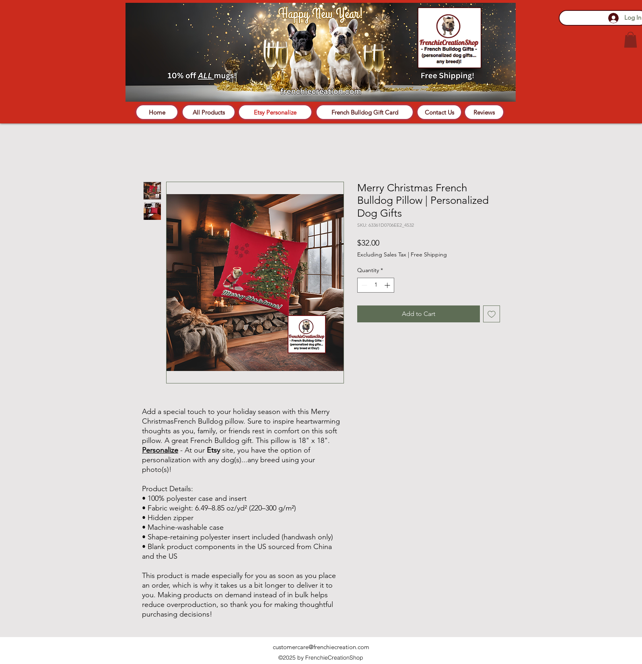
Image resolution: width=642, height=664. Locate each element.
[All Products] (209, 112)
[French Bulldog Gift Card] (365, 112)
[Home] (156, 112)
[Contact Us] (439, 112)
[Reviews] (484, 112)
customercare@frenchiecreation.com (321, 647)
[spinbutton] (375, 285)
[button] (630, 39)
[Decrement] (363, 285)
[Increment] (388, 285)
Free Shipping (429, 254)
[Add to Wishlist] (491, 313)
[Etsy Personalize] (275, 112)
